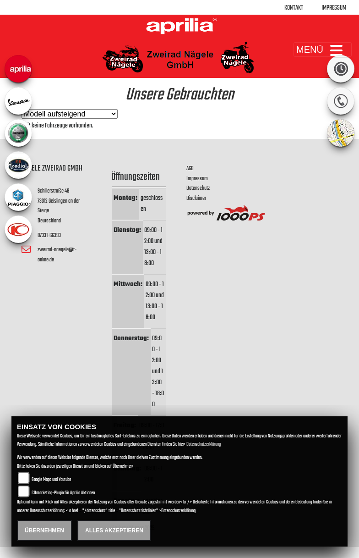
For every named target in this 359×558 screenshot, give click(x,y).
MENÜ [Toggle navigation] (322, 49)
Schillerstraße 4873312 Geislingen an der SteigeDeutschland (59, 206)
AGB (190, 168)
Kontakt (293, 8)
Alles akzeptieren (114, 530)
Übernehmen (44, 530)
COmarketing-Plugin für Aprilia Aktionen (63, 493)
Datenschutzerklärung (203, 444)
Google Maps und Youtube (51, 480)
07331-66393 (49, 235)
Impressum (333, 8)
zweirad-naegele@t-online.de (57, 255)
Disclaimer (196, 198)
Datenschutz (198, 188)
